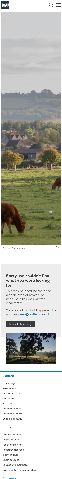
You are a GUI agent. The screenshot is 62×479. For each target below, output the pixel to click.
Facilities (7, 403)
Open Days (9, 383)
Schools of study (12, 418)
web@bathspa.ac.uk (34, 314)
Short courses (10, 459)
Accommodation (12, 393)
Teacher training (12, 444)
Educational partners (15, 464)
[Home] (5, 8)
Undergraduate (11, 434)
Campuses (8, 398)
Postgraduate (10, 439)
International (10, 454)
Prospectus (9, 388)
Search (58, 248)
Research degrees (13, 449)
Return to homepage (20, 324)
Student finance (11, 408)
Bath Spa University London (19, 470)
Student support (12, 413)
